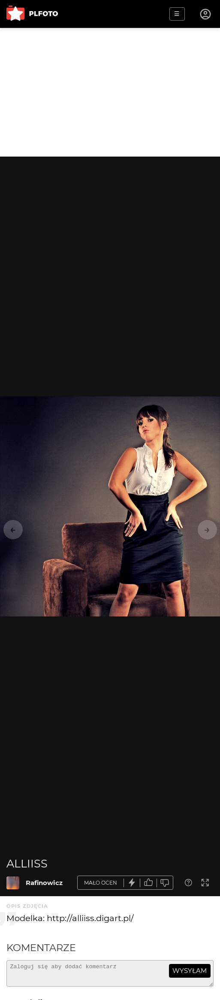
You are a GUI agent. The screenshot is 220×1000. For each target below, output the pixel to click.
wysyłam (189, 971)
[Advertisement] (110, 92)
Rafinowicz (44, 883)
